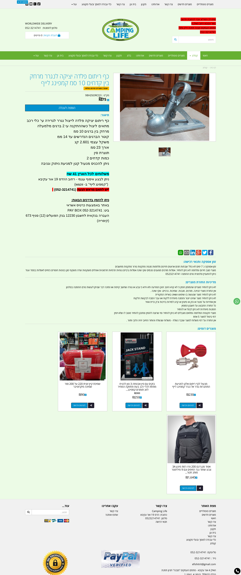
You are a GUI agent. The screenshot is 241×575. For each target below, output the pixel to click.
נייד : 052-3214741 (205, 469)
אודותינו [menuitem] (140, 55)
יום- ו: (186, 508)
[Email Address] (26, 4)
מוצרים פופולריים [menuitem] (176, 55)
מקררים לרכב (80, 556)
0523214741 (152, 429)
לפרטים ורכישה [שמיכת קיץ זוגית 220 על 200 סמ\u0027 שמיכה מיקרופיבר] (93, 399)
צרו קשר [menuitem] (107, 55)
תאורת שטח (95, 556)
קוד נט (115, 573)
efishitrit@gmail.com (204, 475)
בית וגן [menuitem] (60, 55)
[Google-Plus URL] (34, 4)
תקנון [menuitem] (119, 55)
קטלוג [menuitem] (194, 55)
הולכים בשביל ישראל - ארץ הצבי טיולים (120, 488)
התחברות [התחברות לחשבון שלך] (22, 2)
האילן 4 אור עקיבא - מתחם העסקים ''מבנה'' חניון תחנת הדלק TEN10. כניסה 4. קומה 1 (189, 484)
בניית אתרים (108, 573)
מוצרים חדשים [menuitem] (156, 55)
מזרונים (68, 556)
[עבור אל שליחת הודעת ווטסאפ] (236, 301)
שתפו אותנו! (112, 426)
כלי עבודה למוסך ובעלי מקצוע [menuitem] (83, 55)
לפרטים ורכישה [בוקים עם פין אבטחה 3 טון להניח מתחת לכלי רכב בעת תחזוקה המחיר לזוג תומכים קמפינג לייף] (142, 399)
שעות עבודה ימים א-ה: (194, 492)
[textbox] (186, 506)
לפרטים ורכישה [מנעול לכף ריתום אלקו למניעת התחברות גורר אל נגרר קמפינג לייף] (191, 399)
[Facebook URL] (39, 4)
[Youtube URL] (30, 4)
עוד (36, 55)
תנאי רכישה (161, 433)
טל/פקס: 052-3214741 (203, 464)
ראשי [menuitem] (205, 55)
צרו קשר (114, 422)
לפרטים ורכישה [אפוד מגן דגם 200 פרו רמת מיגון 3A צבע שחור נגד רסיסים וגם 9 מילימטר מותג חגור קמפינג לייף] (44, 399)
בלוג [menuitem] (129, 55)
